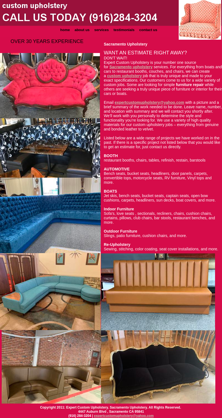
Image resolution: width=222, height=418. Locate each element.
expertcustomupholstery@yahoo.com (124, 416)
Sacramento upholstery (131, 67)
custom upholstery (124, 76)
